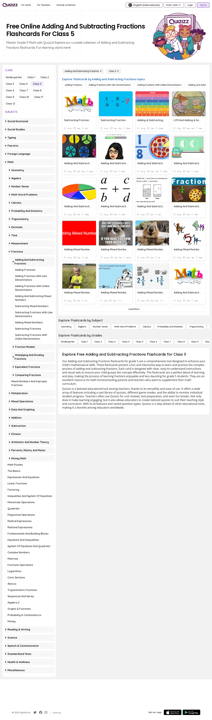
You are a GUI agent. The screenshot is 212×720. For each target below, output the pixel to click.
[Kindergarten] (67, 341)
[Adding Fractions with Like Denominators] (110, 84)
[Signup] (203, 5)
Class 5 (37, 83)
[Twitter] (35, 712)
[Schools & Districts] (66, 5)
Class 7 (23, 90)
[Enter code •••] (173, 5)
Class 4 (23, 83)
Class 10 (24, 97)
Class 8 (37, 90)
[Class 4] (125, 341)
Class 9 (10, 97)
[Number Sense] (100, 326)
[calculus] (147, 326)
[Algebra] (82, 326)
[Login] (190, 5)
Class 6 (10, 90)
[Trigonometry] (196, 326)
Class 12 (10, 103)
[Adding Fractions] (73, 84)
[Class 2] (98, 341)
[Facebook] (40, 712)
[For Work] (26, 5)
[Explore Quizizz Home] (10, 5)
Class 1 (31, 77)
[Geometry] (66, 326)
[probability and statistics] (170, 326)
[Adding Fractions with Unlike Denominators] (159, 84)
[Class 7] (167, 341)
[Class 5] (113, 71)
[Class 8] (181, 341)
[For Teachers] (44, 5)
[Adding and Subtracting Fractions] (83, 71)
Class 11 (38, 97)
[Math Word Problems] (125, 326)
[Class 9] (195, 341)
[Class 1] (84, 341)
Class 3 (10, 83)
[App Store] (172, 712)
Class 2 (44, 77)
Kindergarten (14, 77)
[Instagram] (46, 712)
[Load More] (134, 309)
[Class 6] (153, 341)
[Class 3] (112, 341)
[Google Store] (191, 712)
